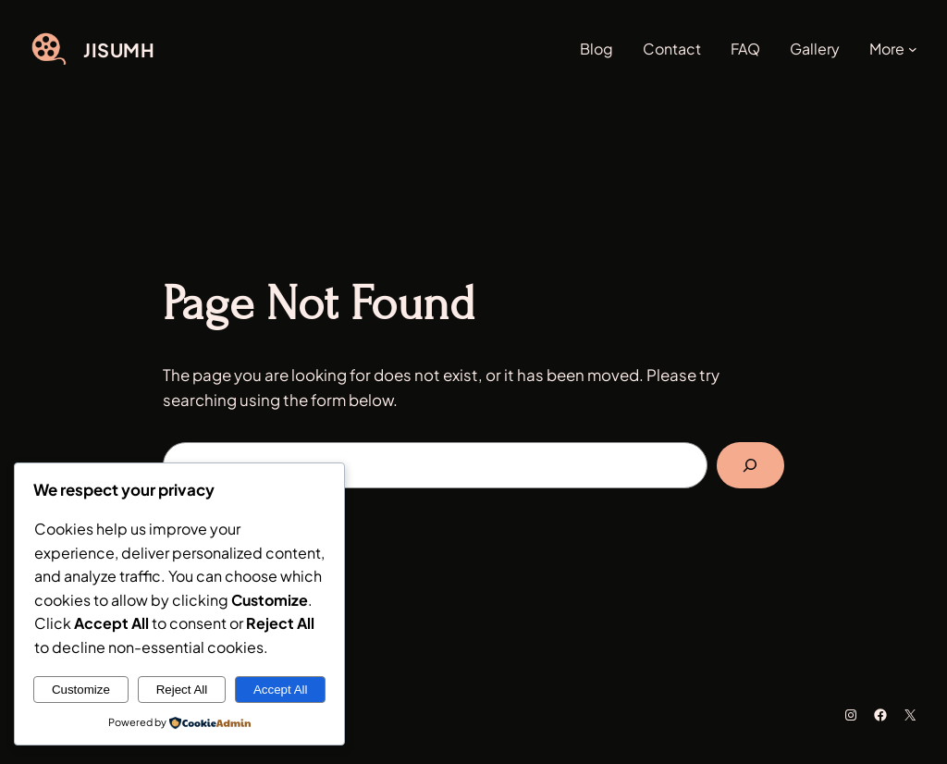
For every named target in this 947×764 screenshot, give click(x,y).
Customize (81, 689)
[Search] (750, 465)
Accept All (280, 689)
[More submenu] (912, 49)
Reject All (182, 689)
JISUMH (119, 49)
